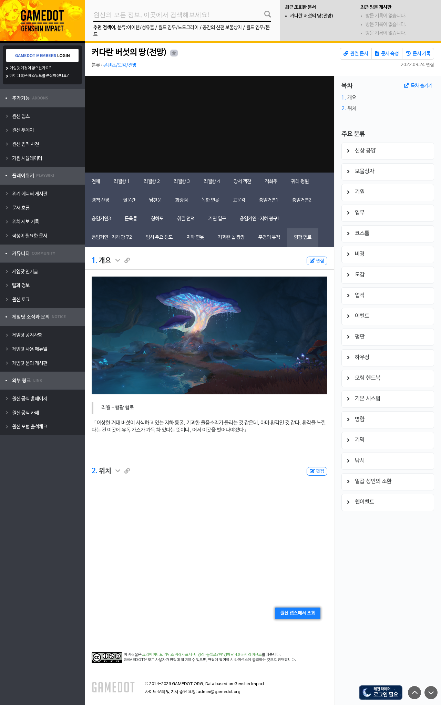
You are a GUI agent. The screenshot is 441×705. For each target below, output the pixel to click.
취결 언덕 (186, 218)
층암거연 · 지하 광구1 (260, 218)
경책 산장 (100, 200)
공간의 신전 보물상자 (222, 27)
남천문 (155, 200)
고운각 (239, 200)
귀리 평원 (300, 181)
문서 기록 (418, 53)
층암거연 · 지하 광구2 (112, 237)
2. (95, 471)
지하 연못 (195, 237)
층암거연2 (301, 200)
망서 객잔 (242, 181)
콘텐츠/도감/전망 (119, 65)
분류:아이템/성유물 (135, 27)
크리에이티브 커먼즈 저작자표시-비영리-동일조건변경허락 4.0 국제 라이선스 (202, 655)
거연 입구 (217, 218)
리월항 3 (182, 181)
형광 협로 (302, 237)
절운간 (129, 200)
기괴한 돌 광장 (231, 237)
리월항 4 (212, 181)
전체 (96, 181)
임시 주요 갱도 (159, 237)
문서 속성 (387, 53)
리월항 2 (152, 181)
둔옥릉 (131, 218)
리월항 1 (122, 181)
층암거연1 (268, 200)
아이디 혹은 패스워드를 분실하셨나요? (39, 76)
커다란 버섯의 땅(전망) (312, 16)
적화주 (271, 181)
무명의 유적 (269, 237)
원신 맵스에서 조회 (297, 613)
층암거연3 (101, 218)
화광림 (181, 200)
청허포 (157, 218)
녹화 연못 (210, 200)
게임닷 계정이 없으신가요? (30, 68)
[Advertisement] (209, 124)
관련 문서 (355, 53)
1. (95, 261)
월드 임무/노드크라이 (178, 27)
